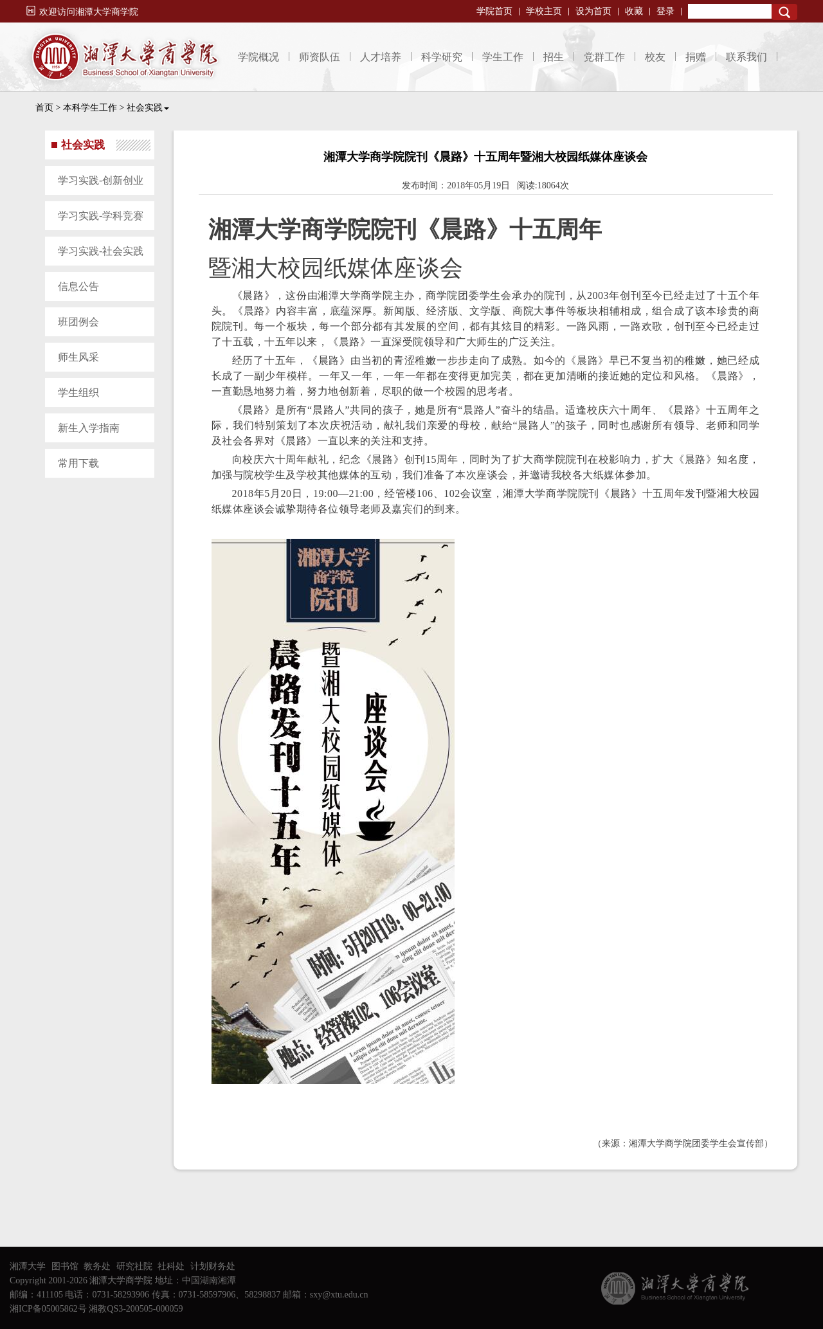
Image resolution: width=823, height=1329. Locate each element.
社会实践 (148, 108)
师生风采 (78, 357)
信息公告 (78, 286)
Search (784, 12)
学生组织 (78, 392)
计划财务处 (212, 1266)
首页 (44, 108)
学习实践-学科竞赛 (100, 215)
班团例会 (78, 321)
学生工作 (502, 56)
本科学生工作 (90, 108)
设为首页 (593, 11)
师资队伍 (319, 56)
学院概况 (258, 56)
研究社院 (134, 1266)
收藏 (634, 11)
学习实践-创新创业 (100, 180)
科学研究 (441, 56)
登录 (665, 11)
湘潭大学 (28, 1266)
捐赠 (695, 56)
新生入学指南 (89, 427)
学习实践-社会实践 (100, 251)
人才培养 (380, 56)
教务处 (97, 1266)
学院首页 (494, 11)
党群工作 (604, 56)
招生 (553, 56)
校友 (655, 56)
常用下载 (78, 463)
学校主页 (544, 11)
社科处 (171, 1266)
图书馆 (64, 1266)
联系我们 (746, 56)
